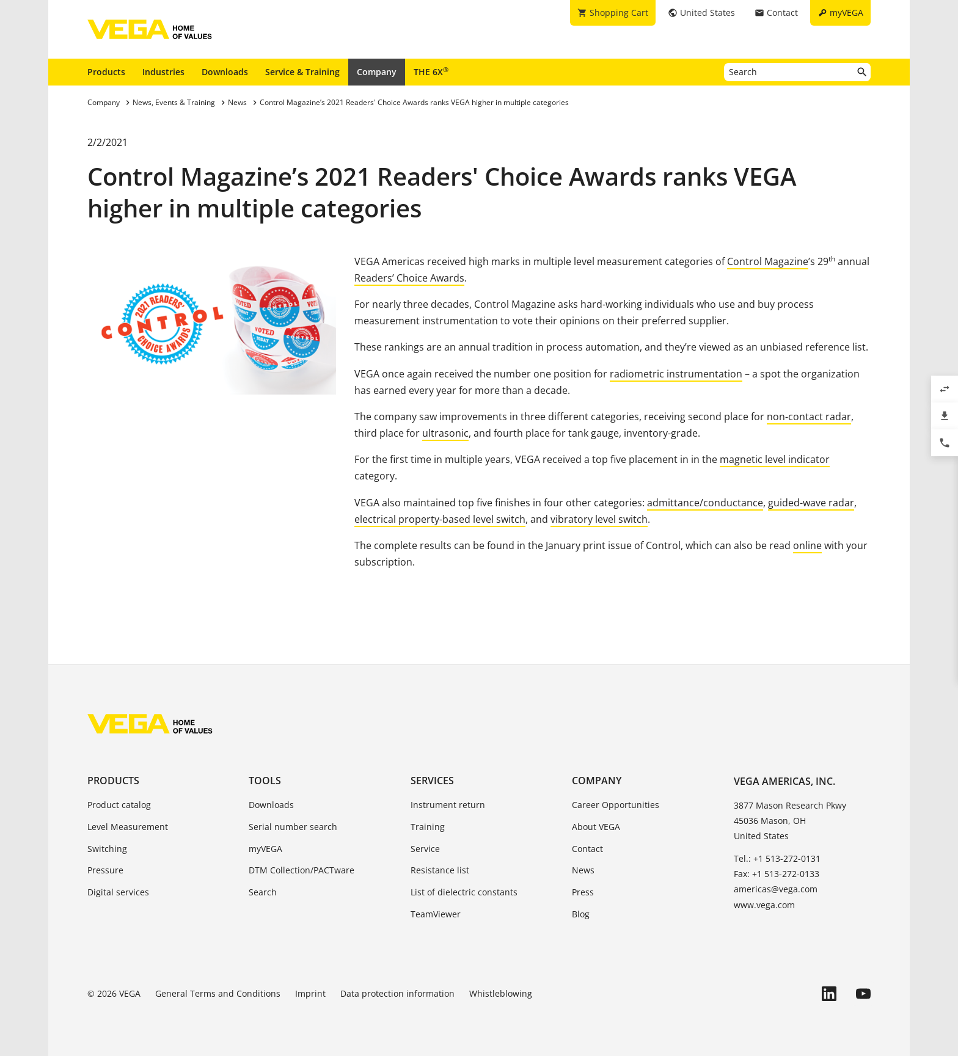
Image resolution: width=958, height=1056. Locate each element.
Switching (107, 848)
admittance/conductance (705, 502)
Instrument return (448, 804)
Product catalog (119, 804)
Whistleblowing (500, 993)
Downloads (225, 72)
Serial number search (293, 826)
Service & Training (302, 72)
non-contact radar (809, 416)
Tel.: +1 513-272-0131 (777, 858)
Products (106, 72)
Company (377, 72)
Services (432, 780)
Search (263, 892)
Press (583, 892)
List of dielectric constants (464, 892)
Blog (581, 914)
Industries (163, 72)
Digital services (118, 892)
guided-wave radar (811, 502)
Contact (587, 848)
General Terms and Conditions (217, 993)
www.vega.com (764, 905)
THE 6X (431, 71)
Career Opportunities (615, 804)
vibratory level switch (599, 519)
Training (428, 826)
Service (425, 848)
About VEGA (596, 826)
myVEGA (265, 848)
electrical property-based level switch (439, 519)
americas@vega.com (775, 889)
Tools (265, 780)
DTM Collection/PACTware (301, 870)
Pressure (105, 870)
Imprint (310, 993)
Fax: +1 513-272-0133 (776, 873)
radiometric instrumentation (676, 374)
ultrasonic (445, 433)
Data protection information (397, 993)
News (583, 870)
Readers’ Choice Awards (409, 278)
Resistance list (440, 870)
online (807, 545)
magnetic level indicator (775, 459)
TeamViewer (436, 914)
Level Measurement (127, 826)
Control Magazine (767, 261)
